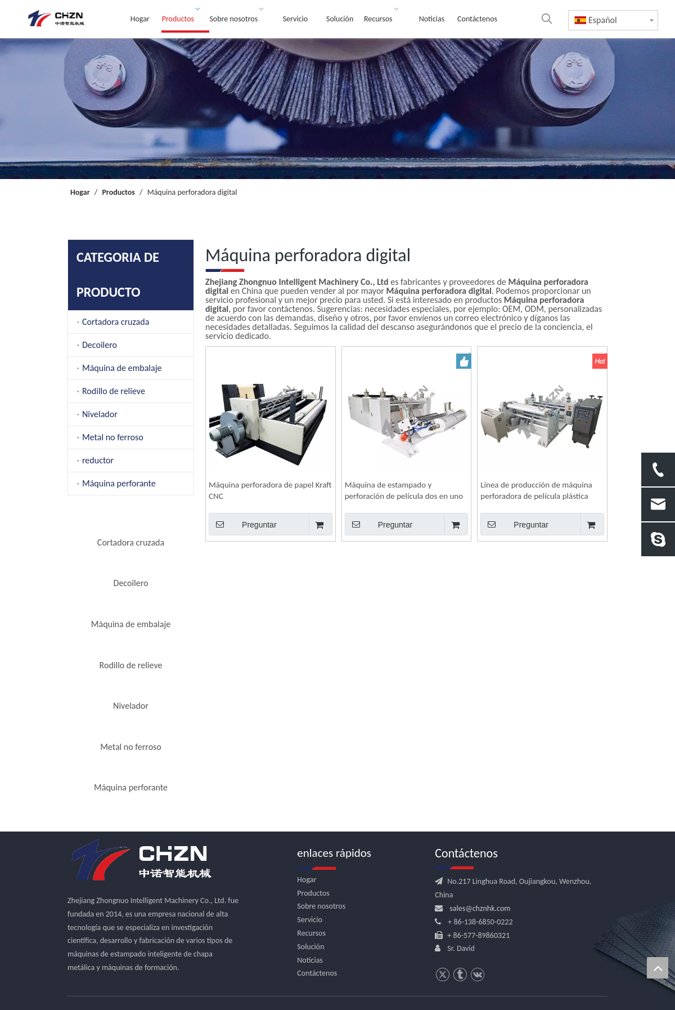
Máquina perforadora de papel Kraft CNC (270, 490)
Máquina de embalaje (121, 368)
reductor (98, 460)
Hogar (306, 879)
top (657, 967)
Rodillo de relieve (113, 391)
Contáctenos (317, 973)
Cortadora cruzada (115, 321)
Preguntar (243, 524)
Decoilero (99, 344)
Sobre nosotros (321, 906)
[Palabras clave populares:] (547, 18)
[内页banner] (337, 108)
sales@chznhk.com (479, 908)
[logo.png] (141, 860)
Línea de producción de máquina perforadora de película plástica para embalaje (536, 491)
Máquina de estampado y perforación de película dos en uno (404, 490)
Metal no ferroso (112, 437)
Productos (313, 893)
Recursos (311, 933)
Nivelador (100, 414)
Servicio (309, 919)
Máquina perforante (119, 483)
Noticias (310, 960)
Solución (310, 946)
